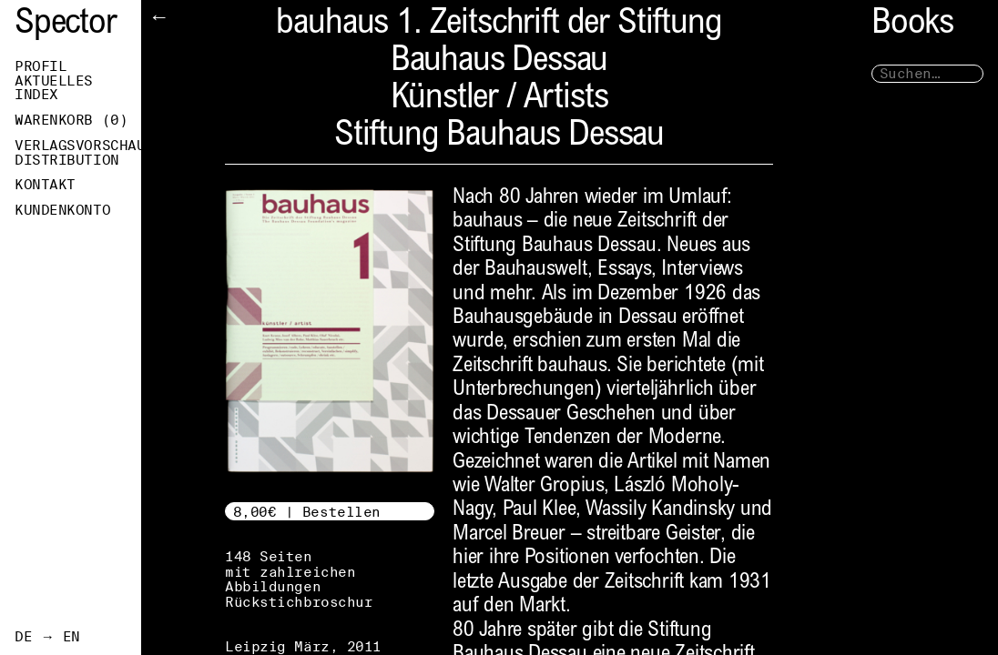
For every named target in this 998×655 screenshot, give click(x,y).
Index (36, 94)
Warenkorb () (71, 120)
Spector (66, 25)
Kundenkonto (62, 210)
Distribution (67, 160)
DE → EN (47, 637)
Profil (40, 66)
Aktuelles (54, 81)
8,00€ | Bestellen (307, 511)
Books (912, 25)
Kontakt (45, 184)
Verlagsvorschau (78, 145)
